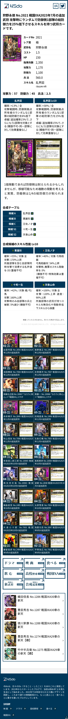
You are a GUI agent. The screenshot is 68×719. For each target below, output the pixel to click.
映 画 (5, 708)
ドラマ (19, 708)
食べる (49, 708)
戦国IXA (6, 714)
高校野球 (34, 708)
